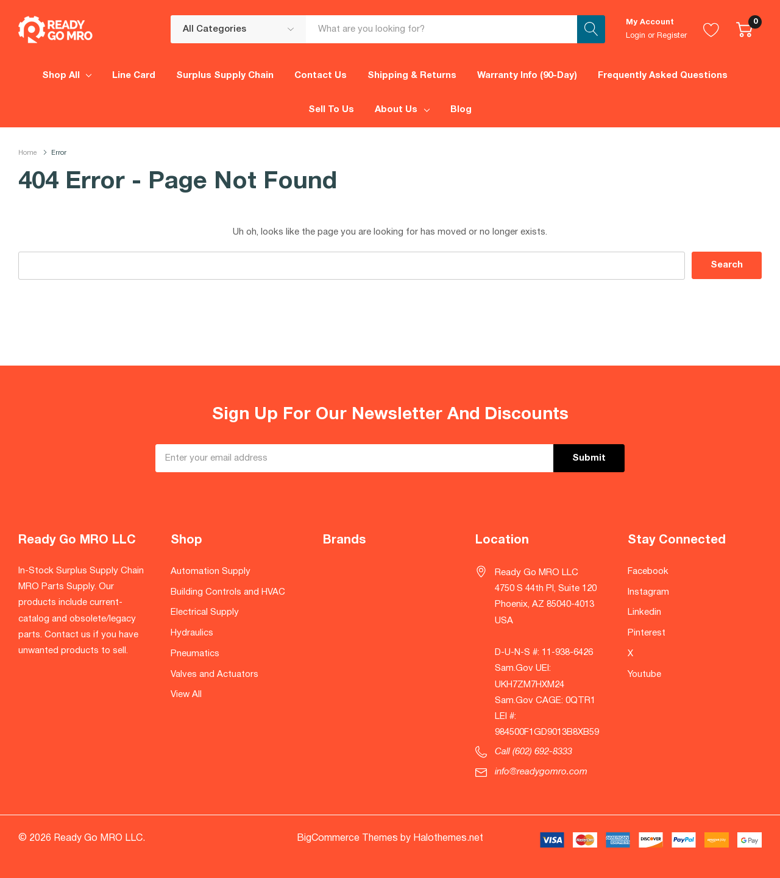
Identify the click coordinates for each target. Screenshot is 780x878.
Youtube (644, 674)
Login (635, 36)
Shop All (61, 75)
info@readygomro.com (541, 772)
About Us (396, 109)
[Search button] (591, 29)
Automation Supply (210, 571)
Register (672, 36)
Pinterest (646, 633)
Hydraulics (192, 633)
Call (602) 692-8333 (533, 752)
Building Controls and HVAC (228, 592)
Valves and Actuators (214, 674)
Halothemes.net (448, 838)
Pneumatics (195, 654)
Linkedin (644, 612)
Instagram (648, 592)
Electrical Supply (205, 612)
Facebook (648, 571)
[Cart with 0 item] (744, 29)
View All (186, 694)
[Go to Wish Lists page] (711, 29)
